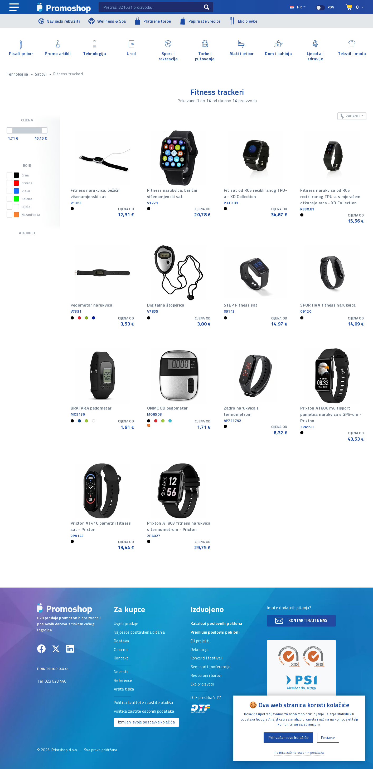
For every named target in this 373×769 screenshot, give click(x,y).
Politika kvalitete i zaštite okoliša (143, 703)
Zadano (350, 116)
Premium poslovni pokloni (215, 632)
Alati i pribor (241, 48)
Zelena (23, 198)
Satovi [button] (41, 74)
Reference (123, 680)
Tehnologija (94, 48)
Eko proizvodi (202, 684)
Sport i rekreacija (168, 50)
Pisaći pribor (21, 48)
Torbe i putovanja (205, 50)
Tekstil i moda (352, 48)
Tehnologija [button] (18, 74)
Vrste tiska (124, 689)
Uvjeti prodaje (126, 624)
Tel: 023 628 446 (51, 681)
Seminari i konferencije (211, 667)
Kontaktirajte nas (301, 621)
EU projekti (200, 641)
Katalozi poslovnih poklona (216, 624)
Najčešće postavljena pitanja (139, 632)
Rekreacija (200, 650)
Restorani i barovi (206, 675)
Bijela (22, 206)
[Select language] (354, 7)
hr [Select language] (296, 7)
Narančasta (27, 214)
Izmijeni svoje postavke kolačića (146, 722)
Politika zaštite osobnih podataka (144, 711)
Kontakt (121, 658)
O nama (121, 650)
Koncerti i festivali (207, 658)
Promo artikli (57, 48)
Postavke (328, 737)
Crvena (23, 183)
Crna (21, 175)
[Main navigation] (14, 7)
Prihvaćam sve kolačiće (288, 738)
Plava (22, 191)
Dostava (121, 641)
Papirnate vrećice (200, 21)
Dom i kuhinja (278, 48)
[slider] (9, 130)
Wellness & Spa (107, 20)
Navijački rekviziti (58, 20)
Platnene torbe (152, 21)
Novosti (121, 672)
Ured (131, 48)
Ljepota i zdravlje (315, 50)
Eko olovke (243, 21)
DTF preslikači (206, 704)
